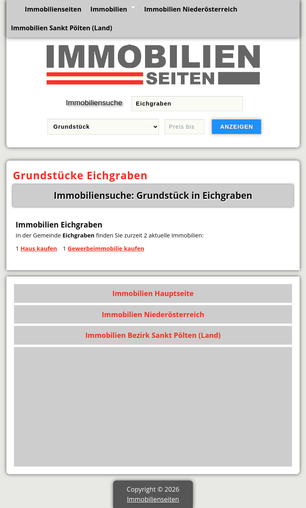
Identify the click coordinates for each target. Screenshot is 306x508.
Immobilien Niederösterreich (190, 9)
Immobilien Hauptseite (153, 293)
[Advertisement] (153, 407)
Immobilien (108, 9)
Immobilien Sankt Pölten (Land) (61, 28)
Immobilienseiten (53, 9)
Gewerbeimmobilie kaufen (106, 248)
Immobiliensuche (94, 102)
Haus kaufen (38, 248)
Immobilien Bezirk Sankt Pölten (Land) (153, 335)
